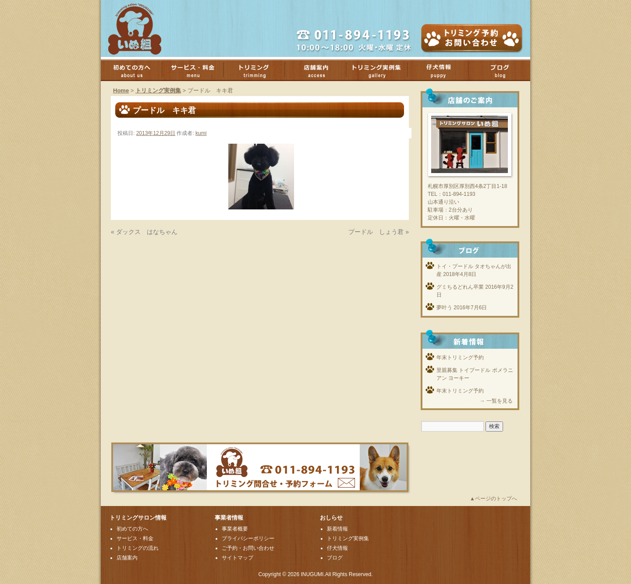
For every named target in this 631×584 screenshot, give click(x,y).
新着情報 (337, 529)
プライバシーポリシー (248, 538)
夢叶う (444, 307)
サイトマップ (237, 558)
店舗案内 (320, 70)
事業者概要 (235, 529)
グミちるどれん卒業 (460, 287)
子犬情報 (443, 70)
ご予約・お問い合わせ (248, 548)
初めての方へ (136, 70)
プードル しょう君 (376, 231)
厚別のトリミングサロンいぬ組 (142, 28)
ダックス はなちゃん (146, 231)
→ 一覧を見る (496, 401)
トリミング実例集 (381, 70)
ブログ (504, 70)
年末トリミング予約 (460, 357)
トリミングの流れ (138, 548)
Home (121, 90)
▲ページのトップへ (493, 499)
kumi (200, 133)
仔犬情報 (337, 548)
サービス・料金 (197, 70)
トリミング (258, 70)
